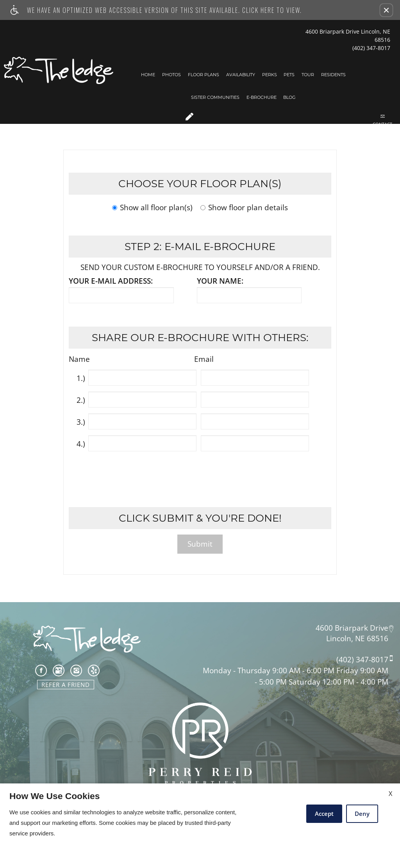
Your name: (220, 281)
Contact (382, 120)
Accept (324, 813)
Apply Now (189, 121)
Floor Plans (203, 74)
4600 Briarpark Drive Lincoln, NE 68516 (347, 35)
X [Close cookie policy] (390, 793)
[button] (386, 10)
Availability (240, 74)
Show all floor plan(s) (152, 208)
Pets (289, 74)
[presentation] (200, 474)
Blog (289, 97)
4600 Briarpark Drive (352, 627)
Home (148, 74)
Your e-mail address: (111, 281)
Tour (308, 74)
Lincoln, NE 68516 (357, 639)
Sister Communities (215, 97)
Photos (171, 74)
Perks (269, 74)
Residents (333, 74)
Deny (362, 813)
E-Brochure (261, 97)
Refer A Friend (65, 684)
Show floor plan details (244, 208)
